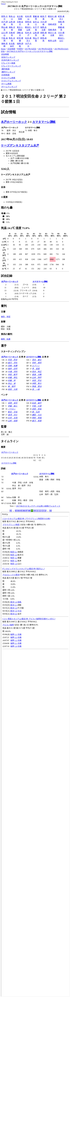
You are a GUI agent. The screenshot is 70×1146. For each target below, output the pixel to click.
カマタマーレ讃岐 (44, 121)
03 (16, 511)
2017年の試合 (30, 49)
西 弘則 (36, 412)
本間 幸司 (12, 403)
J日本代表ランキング (10, 60)
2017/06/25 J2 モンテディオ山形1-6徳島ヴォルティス (38, 506)
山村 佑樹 (12, 421)
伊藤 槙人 (12, 406)
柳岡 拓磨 (5, 339)
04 (19, 511)
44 (50, 511)
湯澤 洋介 (12, 415)
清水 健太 (37, 360)
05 (21, 511)
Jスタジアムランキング (11, 81)
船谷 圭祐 (12, 412)
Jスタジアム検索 (8, 78)
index (35, 754)
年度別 (20, 49)
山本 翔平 (37, 377)
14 (45, 511)
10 (35, 511)
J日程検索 (5, 75)
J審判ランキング (8, 72)
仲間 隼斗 (37, 383)
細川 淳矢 (12, 363)
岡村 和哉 (37, 418)
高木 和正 (37, 372)
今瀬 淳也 (12, 372)
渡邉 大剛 (37, 375)
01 (11, 511)
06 (24, 511)
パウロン (11, 409)
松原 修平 (37, 403)
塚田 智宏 (5, 317)
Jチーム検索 (6, 84)
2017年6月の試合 (45, 49)
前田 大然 (12, 389)
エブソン (36, 366)
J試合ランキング (8, 57)
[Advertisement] (23, 1019)
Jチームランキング (9, 87)
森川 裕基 (37, 421)
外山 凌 (11, 383)
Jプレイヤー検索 (8, 63)
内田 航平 (12, 375)
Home (3, 4)
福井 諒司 (12, 369)
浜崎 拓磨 (12, 366)
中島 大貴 (37, 406)
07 (27, 511)
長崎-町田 (52, 24)
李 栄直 (36, 369)
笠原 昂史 (12, 360)
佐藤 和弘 (12, 377)
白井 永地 (12, 418)
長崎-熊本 (52, 30)
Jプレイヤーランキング (11, 66)
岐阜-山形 (52, 41)
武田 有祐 (37, 409)
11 (37, 511)
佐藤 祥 (11, 380)
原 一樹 (36, 389)
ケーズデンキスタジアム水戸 (20, 145)
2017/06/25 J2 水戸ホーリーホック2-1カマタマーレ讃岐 (30, 51)
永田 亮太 (37, 380)
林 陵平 (11, 386)
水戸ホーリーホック (14, 121)
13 (43, 511)
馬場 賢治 (37, 386)
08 (29, 511)
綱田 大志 (37, 415)
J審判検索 (5, 69)
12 (40, 511)
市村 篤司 (37, 363)
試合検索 (11, 49)
